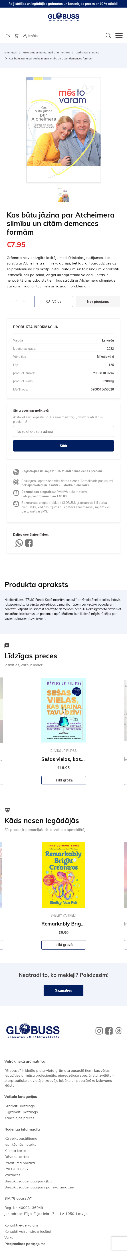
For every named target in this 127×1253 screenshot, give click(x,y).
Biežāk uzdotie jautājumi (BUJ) (29, 1181)
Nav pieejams (98, 301)
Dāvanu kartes (16, 1156)
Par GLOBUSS (16, 1169)
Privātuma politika (19, 1163)
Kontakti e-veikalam (21, 1225)
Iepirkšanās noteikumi (22, 1144)
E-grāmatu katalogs (21, 1112)
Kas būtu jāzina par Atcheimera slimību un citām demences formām (51, 58)
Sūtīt (63, 446)
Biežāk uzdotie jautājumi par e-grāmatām (39, 1187)
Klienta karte (15, 1150)
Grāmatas (10, 52)
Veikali (9, 1237)
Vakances (12, 1175)
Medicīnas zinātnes (87, 52)
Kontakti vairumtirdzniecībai (27, 1231)
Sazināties (63, 990)
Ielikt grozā (63, 780)
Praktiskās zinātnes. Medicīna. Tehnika (46, 52)
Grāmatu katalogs (19, 1106)
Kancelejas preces (19, 1118)
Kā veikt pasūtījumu (20, 1138)
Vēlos (54, 301)
